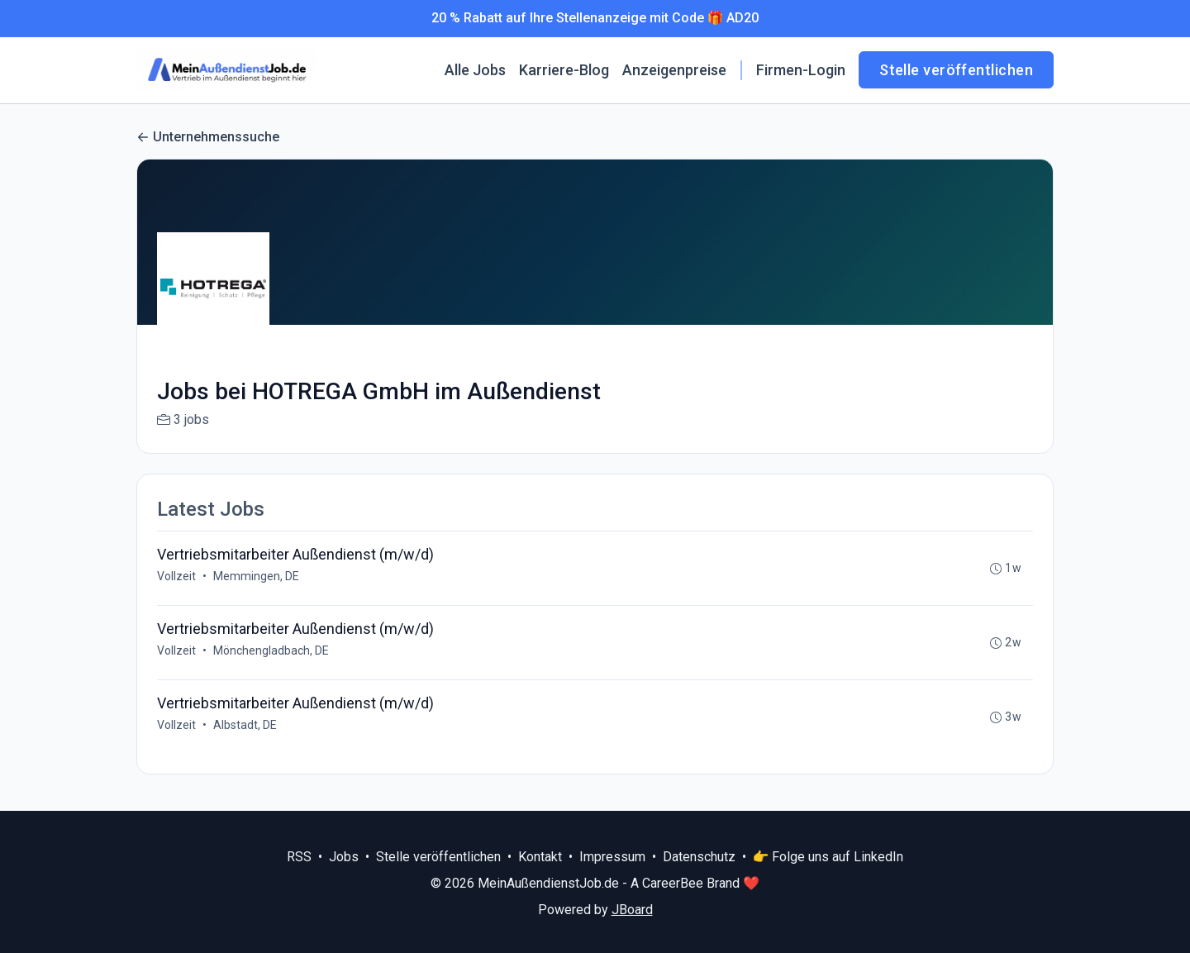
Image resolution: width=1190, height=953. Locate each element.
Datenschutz (699, 857)
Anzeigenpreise (674, 70)
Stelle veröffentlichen (956, 70)
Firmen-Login (800, 70)
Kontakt (540, 857)
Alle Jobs (475, 70)
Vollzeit (176, 576)
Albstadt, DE (245, 724)
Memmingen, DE (256, 576)
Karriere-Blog (564, 70)
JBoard (632, 909)
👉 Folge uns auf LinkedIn (828, 857)
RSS (299, 857)
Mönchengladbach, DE (271, 650)
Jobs (344, 857)
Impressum (612, 857)
